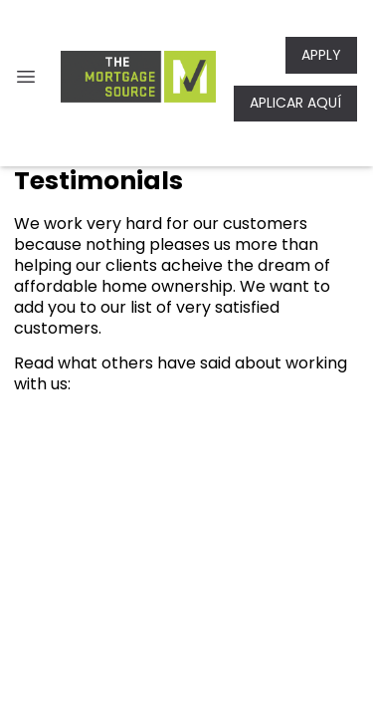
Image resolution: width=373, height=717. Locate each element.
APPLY (321, 55)
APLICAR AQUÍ (295, 103)
